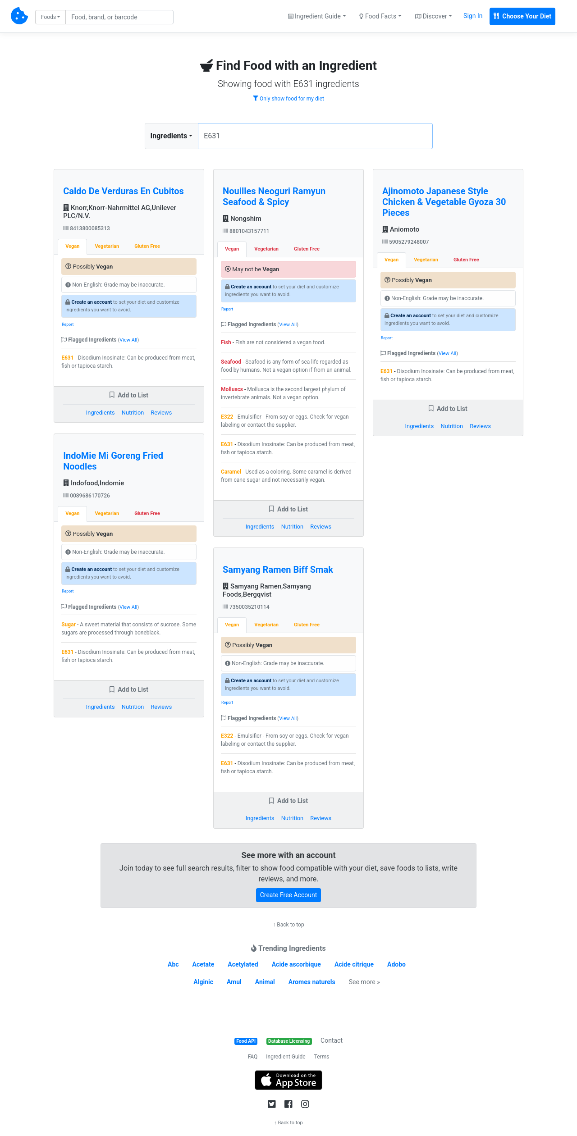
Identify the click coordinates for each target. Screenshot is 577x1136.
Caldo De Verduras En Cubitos (123, 191)
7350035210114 (246, 607)
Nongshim (242, 218)
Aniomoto (400, 229)
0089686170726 (86, 496)
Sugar (68, 624)
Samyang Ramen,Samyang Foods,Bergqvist (267, 590)
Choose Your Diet (522, 16)
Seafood (231, 362)
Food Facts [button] (377, 16)
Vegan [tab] (72, 246)
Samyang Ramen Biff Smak (278, 569)
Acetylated (243, 964)
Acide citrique (354, 964)
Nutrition (133, 412)
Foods (48, 17)
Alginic (203, 981)
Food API (246, 1041)
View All (128, 340)
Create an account (91, 302)
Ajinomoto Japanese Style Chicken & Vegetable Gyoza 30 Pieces (444, 202)
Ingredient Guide (285, 1057)
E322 (227, 417)
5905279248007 (405, 242)
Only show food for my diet (288, 99)
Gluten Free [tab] (147, 246)
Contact (332, 1040)
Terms (322, 1057)
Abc (173, 964)
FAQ (253, 1057)
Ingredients (169, 136)
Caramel (231, 472)
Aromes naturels (311, 981)
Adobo (396, 964)
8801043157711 (246, 231)
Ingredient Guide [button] (314, 16)
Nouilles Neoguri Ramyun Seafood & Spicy (274, 196)
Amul (234, 981)
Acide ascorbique (296, 964)
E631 (67, 358)
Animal (265, 981)
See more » (364, 981)
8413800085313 (86, 228)
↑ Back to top (288, 925)
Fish (226, 342)
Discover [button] (431, 16)
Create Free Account (288, 895)
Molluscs (232, 389)
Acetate (203, 964)
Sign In (472, 15)
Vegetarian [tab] (107, 246)
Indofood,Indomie (93, 483)
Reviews (161, 412)
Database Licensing (289, 1041)
